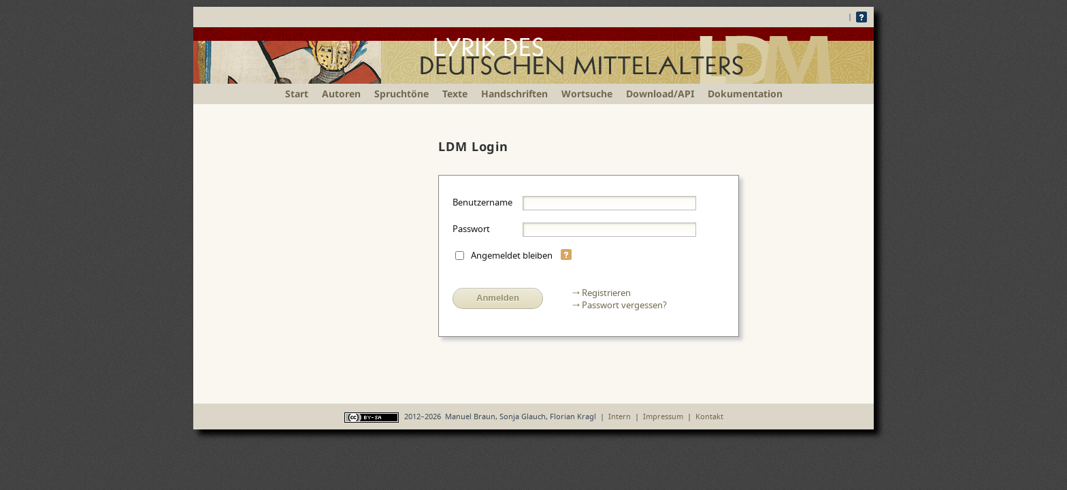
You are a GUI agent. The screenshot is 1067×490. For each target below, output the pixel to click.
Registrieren (606, 293)
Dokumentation (745, 93)
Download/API (660, 93)
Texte (454, 93)
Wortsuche (586, 93)
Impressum (663, 416)
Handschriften (514, 93)
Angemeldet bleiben (512, 255)
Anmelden (497, 298)
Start (296, 93)
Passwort (471, 229)
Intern (619, 416)
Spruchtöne (401, 93)
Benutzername (482, 202)
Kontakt (709, 416)
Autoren (341, 93)
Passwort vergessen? (624, 305)
